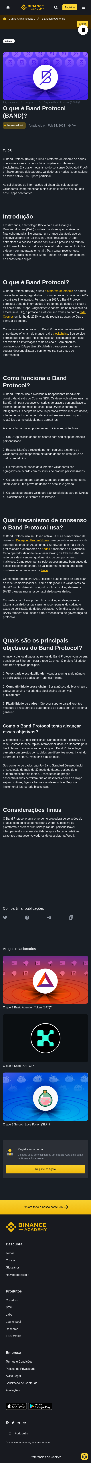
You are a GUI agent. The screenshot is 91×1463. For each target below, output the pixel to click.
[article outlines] (83, 30)
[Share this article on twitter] (5, 917)
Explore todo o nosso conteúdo (46, 1207)
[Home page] (32, 7)
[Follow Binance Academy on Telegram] (18, 1422)
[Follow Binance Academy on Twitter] (13, 1422)
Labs (9, 1314)
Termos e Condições (19, 1361)
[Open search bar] (55, 7)
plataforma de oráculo (59, 290)
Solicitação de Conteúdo (21, 1383)
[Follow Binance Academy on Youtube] (24, 1423)
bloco (44, 570)
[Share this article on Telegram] (49, 917)
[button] (84, 7)
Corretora (12, 1300)
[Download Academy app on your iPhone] (16, 1407)
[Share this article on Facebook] (27, 917)
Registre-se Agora (45, 1169)
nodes (46, 549)
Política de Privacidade (20, 1368)
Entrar (82, 23)
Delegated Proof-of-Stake (32, 540)
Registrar (70, 7)
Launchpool (13, 1321)
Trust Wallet (13, 1336)
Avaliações (13, 1390)
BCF (9, 1307)
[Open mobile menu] (83, 7)
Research (12, 1329)
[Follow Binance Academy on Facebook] (7, 1422)
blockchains (60, 333)
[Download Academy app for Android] (40, 1407)
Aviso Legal (13, 1375)
